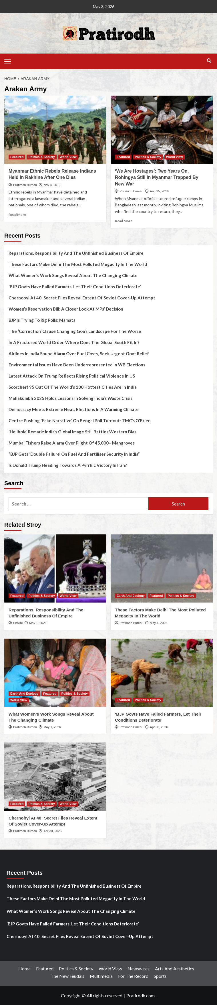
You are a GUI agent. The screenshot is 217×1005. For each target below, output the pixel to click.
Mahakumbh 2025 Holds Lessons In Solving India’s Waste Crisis (70, 398)
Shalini (18, 623)
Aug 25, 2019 (159, 191)
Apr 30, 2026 (159, 727)
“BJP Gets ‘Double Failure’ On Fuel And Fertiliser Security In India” (74, 454)
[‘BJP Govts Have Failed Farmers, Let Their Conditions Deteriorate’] (162, 673)
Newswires (139, 968)
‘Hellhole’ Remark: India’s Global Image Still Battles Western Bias (72, 431)
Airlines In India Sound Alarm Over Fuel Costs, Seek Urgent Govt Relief (79, 353)
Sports (160, 976)
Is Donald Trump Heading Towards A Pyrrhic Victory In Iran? (68, 465)
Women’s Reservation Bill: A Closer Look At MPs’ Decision (66, 308)
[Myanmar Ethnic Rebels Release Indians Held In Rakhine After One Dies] (55, 130)
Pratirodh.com (140, 995)
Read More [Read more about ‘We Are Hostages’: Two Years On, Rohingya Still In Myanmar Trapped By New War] (123, 221)
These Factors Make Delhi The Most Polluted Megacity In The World (78, 264)
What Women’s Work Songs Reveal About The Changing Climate (73, 275)
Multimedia (101, 976)
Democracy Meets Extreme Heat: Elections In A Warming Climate (74, 409)
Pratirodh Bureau (25, 185)
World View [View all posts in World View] (68, 157)
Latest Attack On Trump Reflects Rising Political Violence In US (72, 375)
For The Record (133, 976)
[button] (10, 61)
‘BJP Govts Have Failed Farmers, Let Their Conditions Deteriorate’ (75, 286)
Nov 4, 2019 (51, 185)
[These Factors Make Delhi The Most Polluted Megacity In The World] (162, 568)
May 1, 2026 (38, 623)
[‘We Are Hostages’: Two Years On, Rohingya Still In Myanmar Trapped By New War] (162, 130)
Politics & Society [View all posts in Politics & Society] (41, 157)
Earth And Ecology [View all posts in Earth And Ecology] (131, 595)
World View (110, 968)
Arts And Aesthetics (174, 968)
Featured (44, 968)
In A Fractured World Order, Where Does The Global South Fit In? (74, 342)
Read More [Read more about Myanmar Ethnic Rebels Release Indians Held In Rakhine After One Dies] (17, 214)
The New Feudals (67, 976)
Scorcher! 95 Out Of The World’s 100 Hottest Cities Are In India (73, 387)
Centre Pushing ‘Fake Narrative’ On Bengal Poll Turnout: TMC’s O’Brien (80, 420)
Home (24, 968)
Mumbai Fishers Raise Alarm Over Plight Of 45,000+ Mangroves (72, 442)
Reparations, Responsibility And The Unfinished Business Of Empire (76, 253)
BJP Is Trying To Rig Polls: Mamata (42, 320)
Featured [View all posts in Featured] (16, 157)
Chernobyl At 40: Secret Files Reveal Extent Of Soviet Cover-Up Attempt (82, 297)
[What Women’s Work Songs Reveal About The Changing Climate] (55, 673)
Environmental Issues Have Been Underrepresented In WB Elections (77, 364)
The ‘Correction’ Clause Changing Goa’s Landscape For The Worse (75, 331)
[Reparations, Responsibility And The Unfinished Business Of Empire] (55, 568)
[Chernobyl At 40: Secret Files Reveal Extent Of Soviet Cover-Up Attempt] (55, 777)
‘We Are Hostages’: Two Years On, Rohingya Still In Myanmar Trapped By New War (156, 177)
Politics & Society (76, 968)
